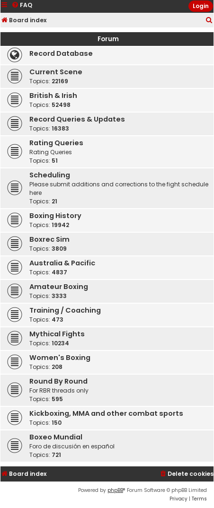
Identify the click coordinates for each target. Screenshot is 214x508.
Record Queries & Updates (77, 119)
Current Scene (55, 72)
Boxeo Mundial (55, 437)
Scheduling (49, 175)
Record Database (61, 53)
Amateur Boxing (58, 286)
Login (201, 6)
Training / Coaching (65, 310)
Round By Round (58, 381)
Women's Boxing (59, 357)
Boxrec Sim (49, 239)
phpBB (115, 490)
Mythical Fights (57, 334)
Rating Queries (56, 143)
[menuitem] (209, 20)
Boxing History (55, 215)
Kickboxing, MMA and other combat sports (106, 413)
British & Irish (53, 95)
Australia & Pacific (62, 263)
